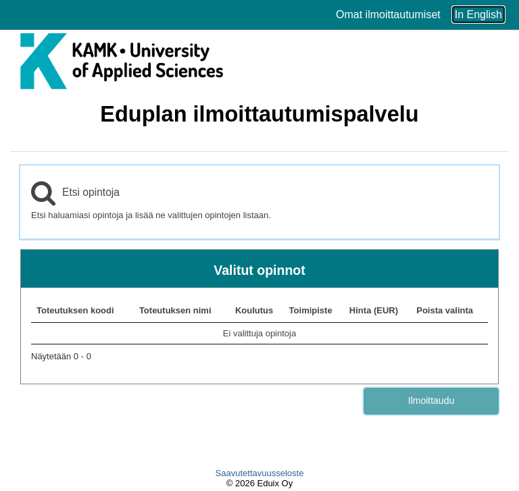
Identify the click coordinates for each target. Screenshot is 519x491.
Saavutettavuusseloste (260, 473)
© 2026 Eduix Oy (259, 483)
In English (478, 14)
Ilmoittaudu (431, 400)
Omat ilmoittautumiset (388, 14)
